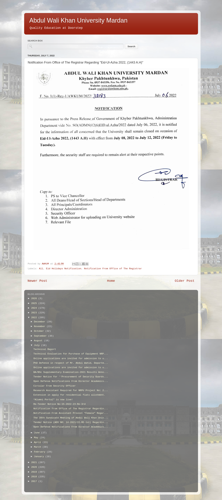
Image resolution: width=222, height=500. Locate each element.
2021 (34, 462)
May (37, 437)
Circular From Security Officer (54, 386)
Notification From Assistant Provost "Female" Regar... (70, 413)
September (41, 336)
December (40, 321)
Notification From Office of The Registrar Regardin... (70, 408)
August (39, 340)
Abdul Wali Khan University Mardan (78, 20)
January (39, 456)
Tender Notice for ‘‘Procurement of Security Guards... (70, 376)
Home (111, 281)
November (40, 326)
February (40, 452)
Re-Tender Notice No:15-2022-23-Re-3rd (59, 404)
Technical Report (44, 349)
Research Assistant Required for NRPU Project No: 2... (70, 390)
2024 (34, 308)
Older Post (184, 281)
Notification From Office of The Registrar (113, 268)
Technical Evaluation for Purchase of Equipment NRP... (70, 354)
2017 (34, 481)
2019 (34, 472)
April (38, 442)
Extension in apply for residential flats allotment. (69, 395)
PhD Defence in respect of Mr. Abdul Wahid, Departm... (70, 363)
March (38, 447)
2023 (34, 312)
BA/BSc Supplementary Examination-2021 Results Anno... (70, 372)
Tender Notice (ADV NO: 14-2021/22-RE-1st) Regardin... (70, 422)
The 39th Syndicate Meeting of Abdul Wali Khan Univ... (70, 418)
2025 (34, 303)
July (37, 345)
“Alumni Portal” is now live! (53, 399)
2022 (34, 317)
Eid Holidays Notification (63, 268)
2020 (34, 467)
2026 (34, 298)
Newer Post (37, 281)
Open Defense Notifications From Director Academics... (70, 381)
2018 (34, 476)
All (41, 268)
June (37, 432)
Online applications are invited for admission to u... (70, 358)
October (39, 331)
